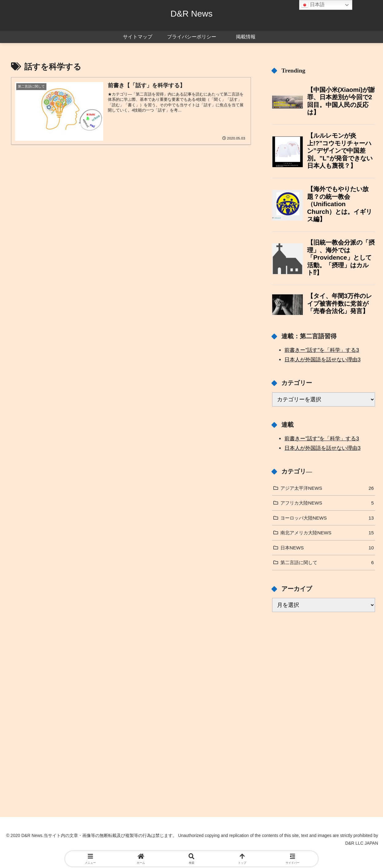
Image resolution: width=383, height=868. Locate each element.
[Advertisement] (323, 665)
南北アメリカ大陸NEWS (327, 532)
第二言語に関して (327, 562)
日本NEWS (327, 548)
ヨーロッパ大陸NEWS (327, 518)
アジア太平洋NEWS (327, 488)
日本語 (312, 5)
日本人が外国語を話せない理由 (322, 360)
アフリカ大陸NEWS (327, 503)
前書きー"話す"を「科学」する (321, 350)
